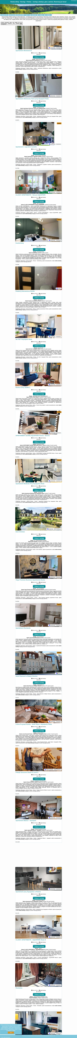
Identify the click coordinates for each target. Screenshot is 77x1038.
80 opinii (51, 108)
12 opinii (45, 397)
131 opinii (50, 204)
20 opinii (47, 830)
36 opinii (45, 349)
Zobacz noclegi (39, 57)
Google (19, 1024)
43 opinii (51, 445)
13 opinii (52, 734)
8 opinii (42, 997)
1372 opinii (47, 685)
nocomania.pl (74, 0)
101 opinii (48, 782)
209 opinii (49, 901)
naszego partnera (34, 69)
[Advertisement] (38, 855)
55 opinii (43, 541)
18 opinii (50, 949)
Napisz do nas (52, 1035)
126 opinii (50, 589)
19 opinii (45, 60)
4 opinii (42, 252)
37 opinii (50, 493)
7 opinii (46, 300)
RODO (13, 1030)
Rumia (59, 27)
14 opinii (47, 156)
